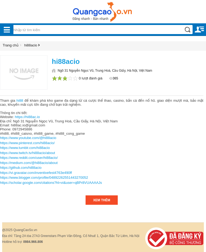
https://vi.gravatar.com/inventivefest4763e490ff (36, 173)
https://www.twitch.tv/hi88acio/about (27, 153)
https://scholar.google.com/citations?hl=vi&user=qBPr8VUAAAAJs (51, 183)
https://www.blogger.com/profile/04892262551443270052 (44, 178)
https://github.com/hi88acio (21, 168)
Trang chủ (11, 45)
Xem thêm (101, 200)
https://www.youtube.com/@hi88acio (28, 138)
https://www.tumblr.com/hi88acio (25, 148)
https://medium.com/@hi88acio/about (29, 163)
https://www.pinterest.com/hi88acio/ (27, 143)
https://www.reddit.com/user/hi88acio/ (29, 158)
